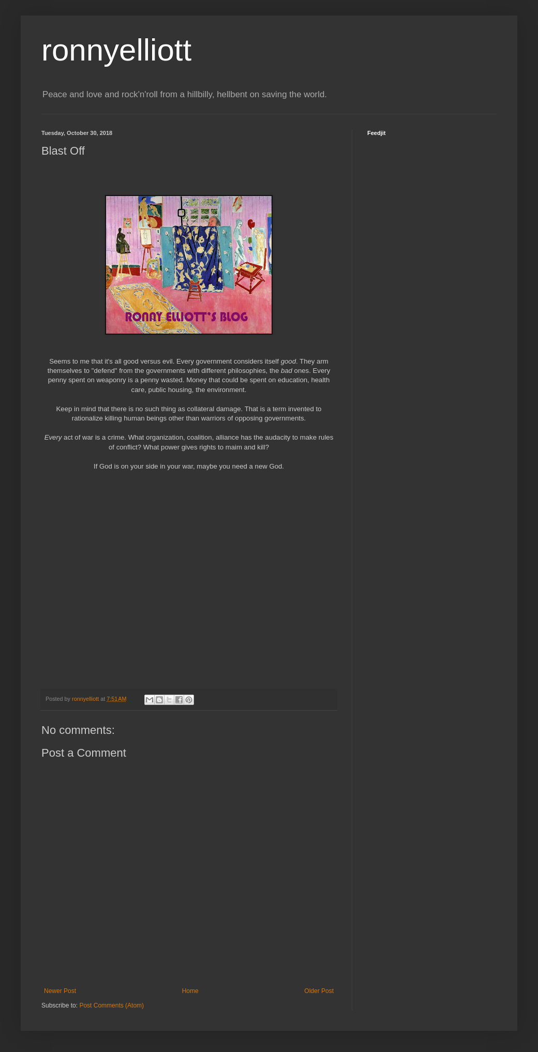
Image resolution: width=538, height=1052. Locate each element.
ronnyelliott (116, 50)
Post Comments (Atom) (111, 1005)
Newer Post (60, 991)
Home (190, 991)
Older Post (319, 991)
